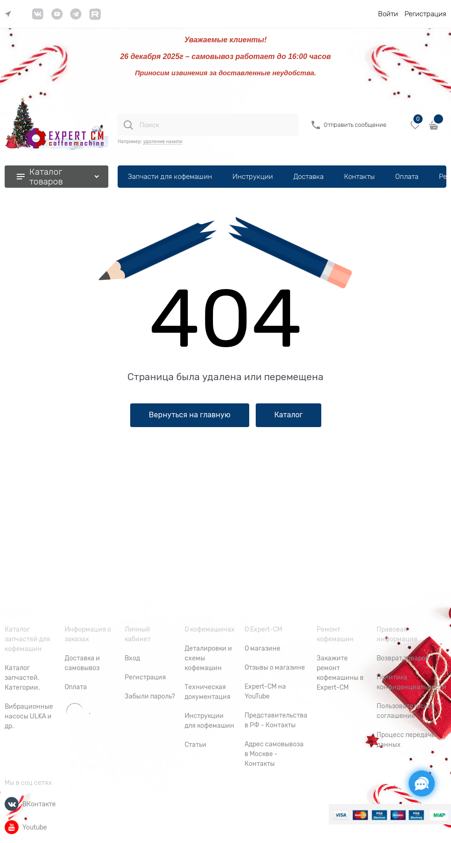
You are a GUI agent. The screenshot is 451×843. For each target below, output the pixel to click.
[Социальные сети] (422, 784)
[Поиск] (128, 125)
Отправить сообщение (355, 124)
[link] (10, 14)
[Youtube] (12, 827)
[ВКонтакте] (12, 804)
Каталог (288, 415)
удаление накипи (162, 141)
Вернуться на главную (190, 415)
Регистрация (425, 14)
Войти (388, 14)
